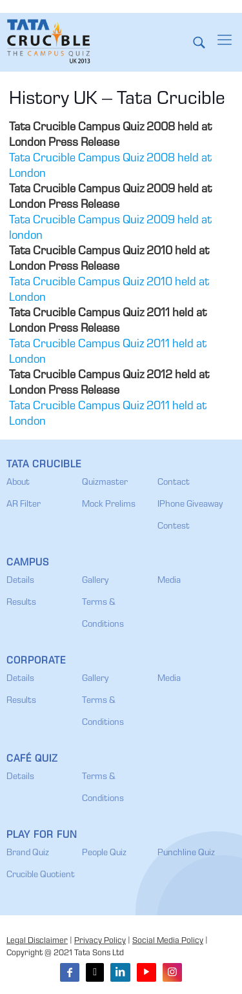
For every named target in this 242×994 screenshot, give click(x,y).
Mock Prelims (109, 504)
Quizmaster (105, 482)
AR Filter (23, 504)
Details (20, 580)
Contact (173, 482)
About (18, 482)
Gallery (95, 580)
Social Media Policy (167, 941)
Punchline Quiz (186, 853)
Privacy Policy (100, 941)
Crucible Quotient (40, 875)
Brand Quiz (27, 853)
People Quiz (104, 853)
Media (169, 580)
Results (21, 602)
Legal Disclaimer (37, 941)
